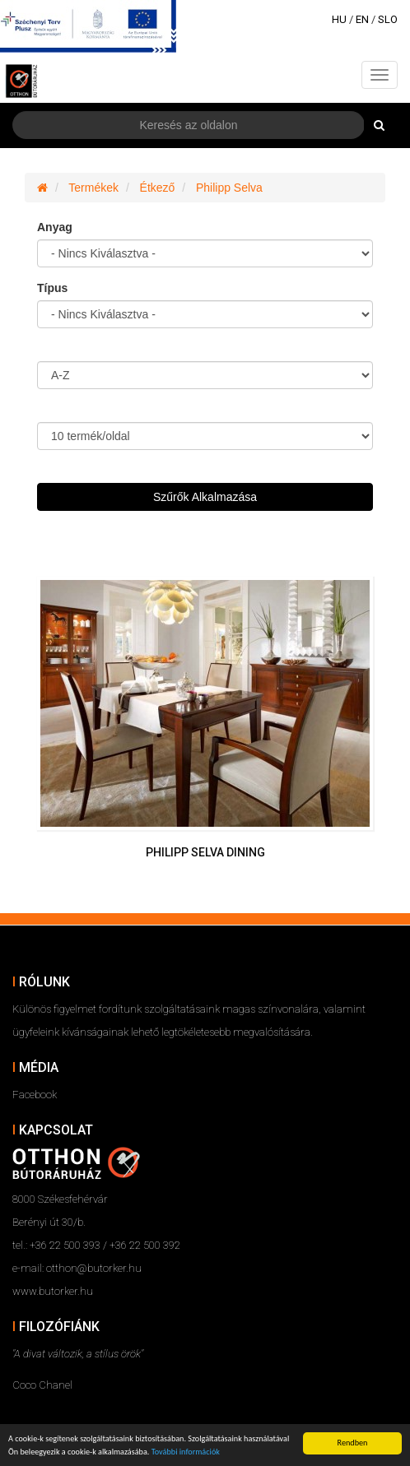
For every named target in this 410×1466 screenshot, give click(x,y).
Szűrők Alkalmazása (205, 496)
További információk (185, 1452)
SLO (388, 19)
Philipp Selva (229, 187)
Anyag (54, 227)
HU (339, 19)
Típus (52, 288)
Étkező (157, 187)
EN (362, 19)
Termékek (93, 187)
